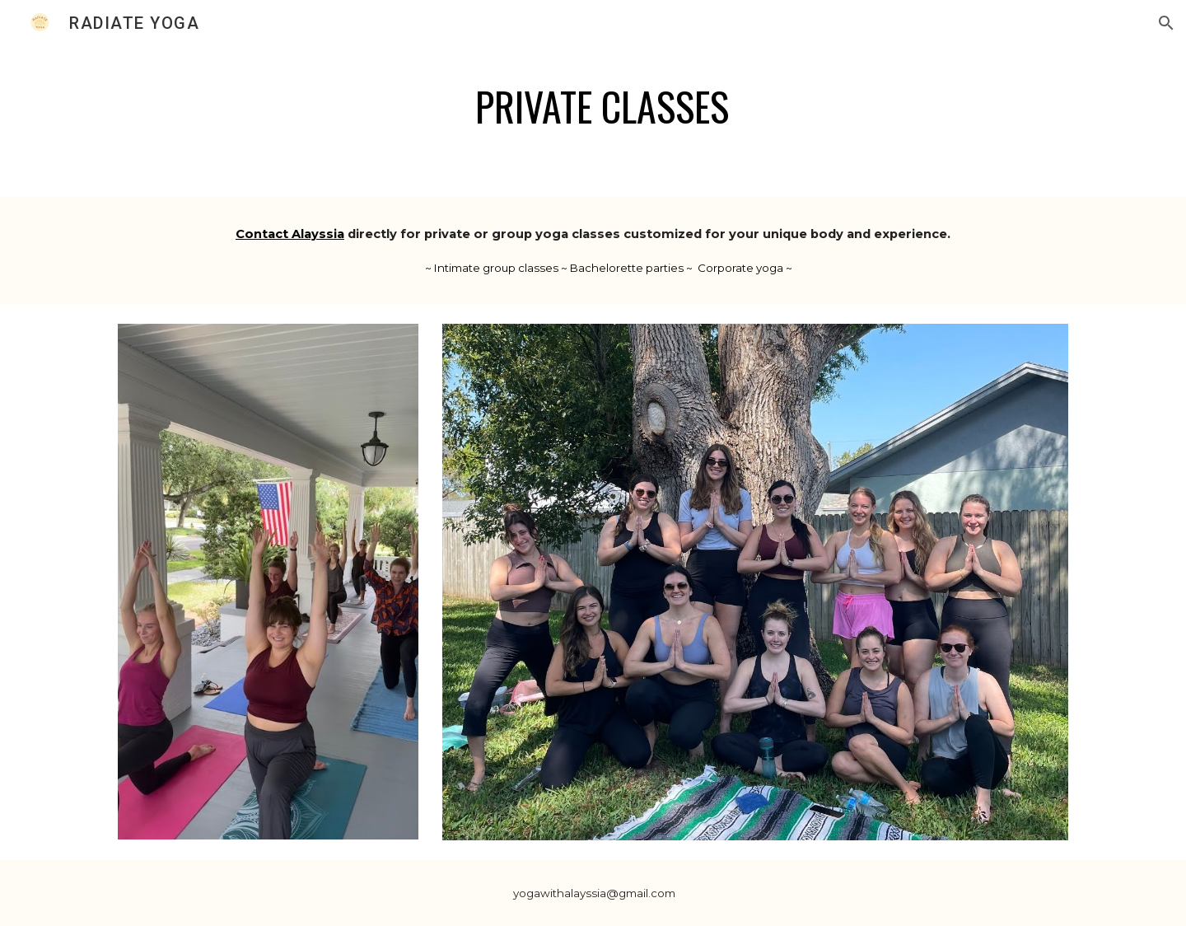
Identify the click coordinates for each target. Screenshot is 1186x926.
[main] (593, 106)
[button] (1166, 23)
